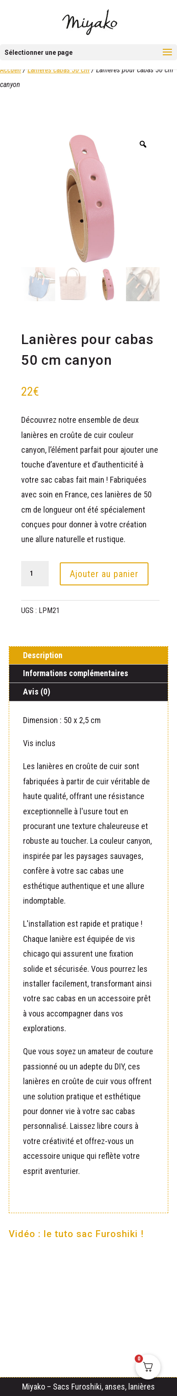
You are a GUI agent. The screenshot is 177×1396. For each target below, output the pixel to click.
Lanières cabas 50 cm (59, 69)
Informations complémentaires (75, 673)
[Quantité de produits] (35, 574)
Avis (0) (36, 691)
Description (43, 655)
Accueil (10, 69)
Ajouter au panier (104, 573)
